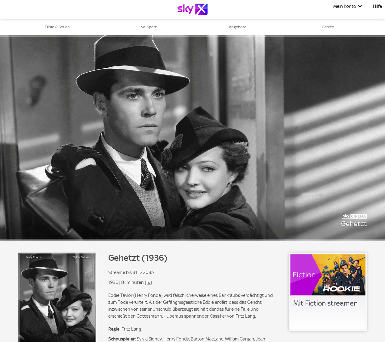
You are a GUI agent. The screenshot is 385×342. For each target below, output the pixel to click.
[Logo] (192, 9)
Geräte (328, 27)
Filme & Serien (57, 27)
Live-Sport (147, 27)
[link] (328, 292)
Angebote (237, 27)
